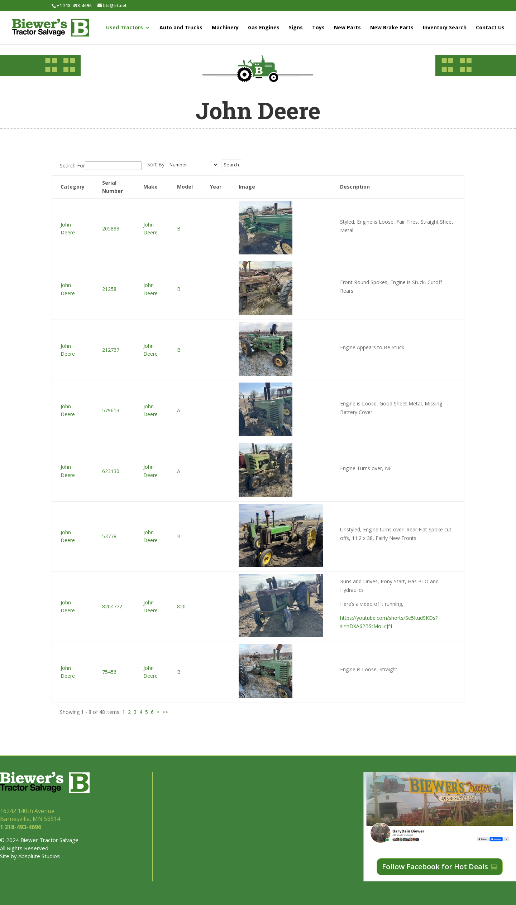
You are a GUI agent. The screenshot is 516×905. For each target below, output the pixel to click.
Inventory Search (445, 28)
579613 (110, 410)
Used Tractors (124, 28)
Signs (296, 28)
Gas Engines (264, 28)
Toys (318, 28)
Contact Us (490, 28)
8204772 (112, 606)
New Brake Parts (392, 28)
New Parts (347, 28)
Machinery (225, 28)
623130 (110, 471)
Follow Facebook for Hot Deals (435, 866)
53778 (109, 536)
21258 (109, 289)
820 (181, 606)
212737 (110, 349)
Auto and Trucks (180, 28)
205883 (110, 228)
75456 (109, 671)
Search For (72, 165)
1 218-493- (21, 827)
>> (165, 712)
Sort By (155, 164)
